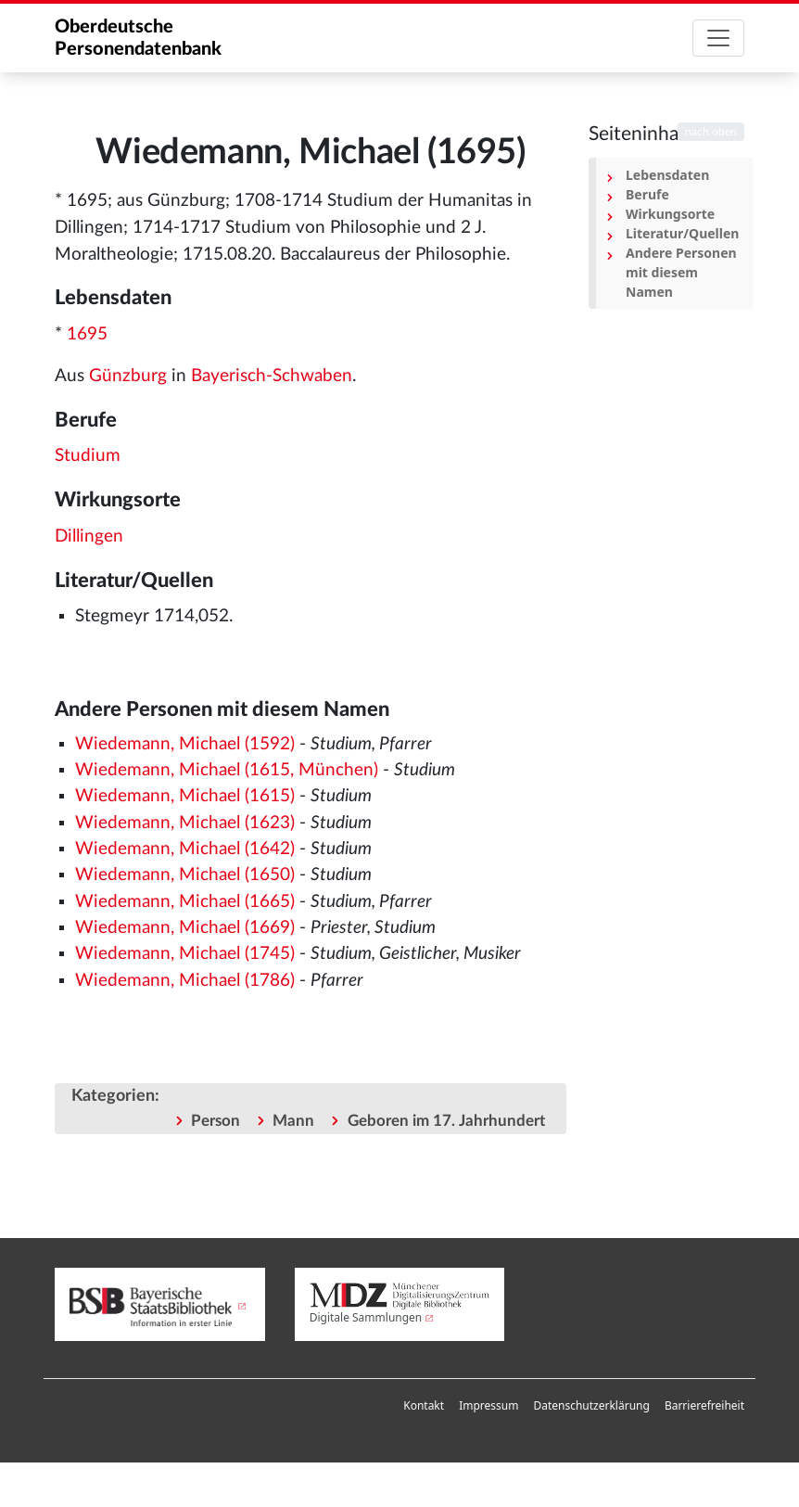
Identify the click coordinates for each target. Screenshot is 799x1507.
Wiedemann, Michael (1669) (185, 928)
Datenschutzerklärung (591, 1405)
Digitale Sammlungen (366, 1317)
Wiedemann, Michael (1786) (185, 981)
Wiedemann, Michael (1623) (185, 823)
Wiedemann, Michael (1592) (185, 744)
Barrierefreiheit (704, 1405)
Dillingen (89, 536)
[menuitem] (423, 1406)
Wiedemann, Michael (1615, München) (226, 770)
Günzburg (128, 376)
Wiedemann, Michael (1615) (185, 796)
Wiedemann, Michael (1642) (185, 849)
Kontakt (423, 1405)
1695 (87, 334)
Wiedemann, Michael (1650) (185, 875)
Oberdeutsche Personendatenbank (138, 38)
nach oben (711, 131)
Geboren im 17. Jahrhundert (446, 1121)
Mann (293, 1121)
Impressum (488, 1405)
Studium (87, 456)
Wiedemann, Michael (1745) (185, 954)
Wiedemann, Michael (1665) (185, 902)
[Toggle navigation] (718, 38)
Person (215, 1121)
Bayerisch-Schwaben (271, 376)
